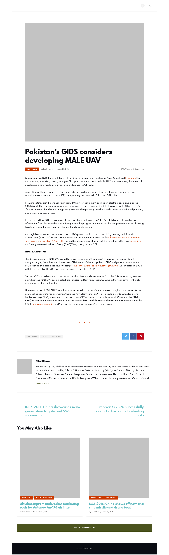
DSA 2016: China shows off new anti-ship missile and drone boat (117, 506)
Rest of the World (44, 498)
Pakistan (56, 337)
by (46, 169)
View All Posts (42, 383)
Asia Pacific (96, 498)
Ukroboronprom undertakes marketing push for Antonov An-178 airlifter (49, 506)
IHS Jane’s (130, 177)
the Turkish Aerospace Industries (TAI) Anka (96, 265)
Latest (45, 337)
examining (136, 240)
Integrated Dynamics (43, 303)
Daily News (32, 169)
